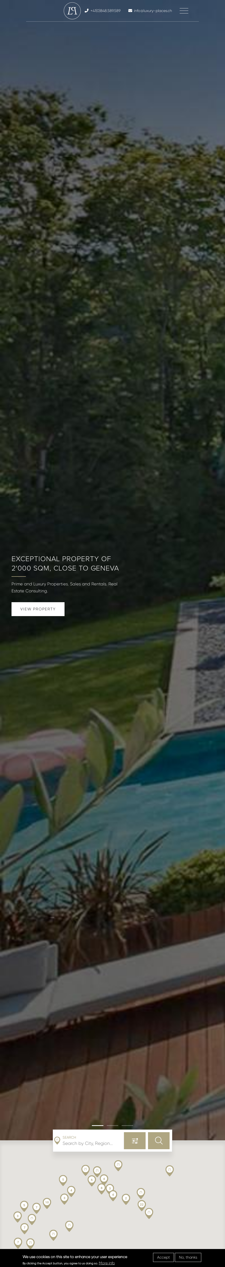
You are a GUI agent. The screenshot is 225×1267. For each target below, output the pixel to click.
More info (107, 1263)
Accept (163, 1257)
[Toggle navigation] (184, 10)
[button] (97, 1125)
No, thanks (188, 1257)
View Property (38, 609)
